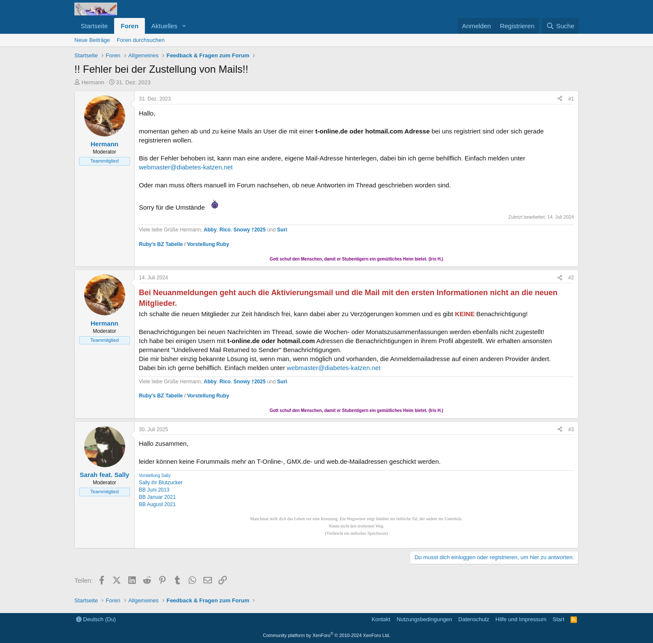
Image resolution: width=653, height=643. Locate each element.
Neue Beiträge (92, 40)
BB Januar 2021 (157, 497)
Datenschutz (474, 619)
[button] (184, 26)
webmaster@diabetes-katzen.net (186, 167)
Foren (129, 26)
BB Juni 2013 (154, 490)
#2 (571, 278)
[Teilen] (559, 99)
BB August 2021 (157, 504)
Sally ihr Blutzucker (160, 483)
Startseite (94, 26)
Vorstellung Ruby (208, 244)
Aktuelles (164, 26)
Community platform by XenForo (326, 635)
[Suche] (560, 26)
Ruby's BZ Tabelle (161, 244)
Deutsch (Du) (96, 619)
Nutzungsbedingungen (424, 619)
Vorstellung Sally (155, 475)
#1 (571, 99)
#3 (571, 430)
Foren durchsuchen (141, 40)
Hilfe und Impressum (520, 619)
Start (558, 619)
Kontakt (380, 619)
